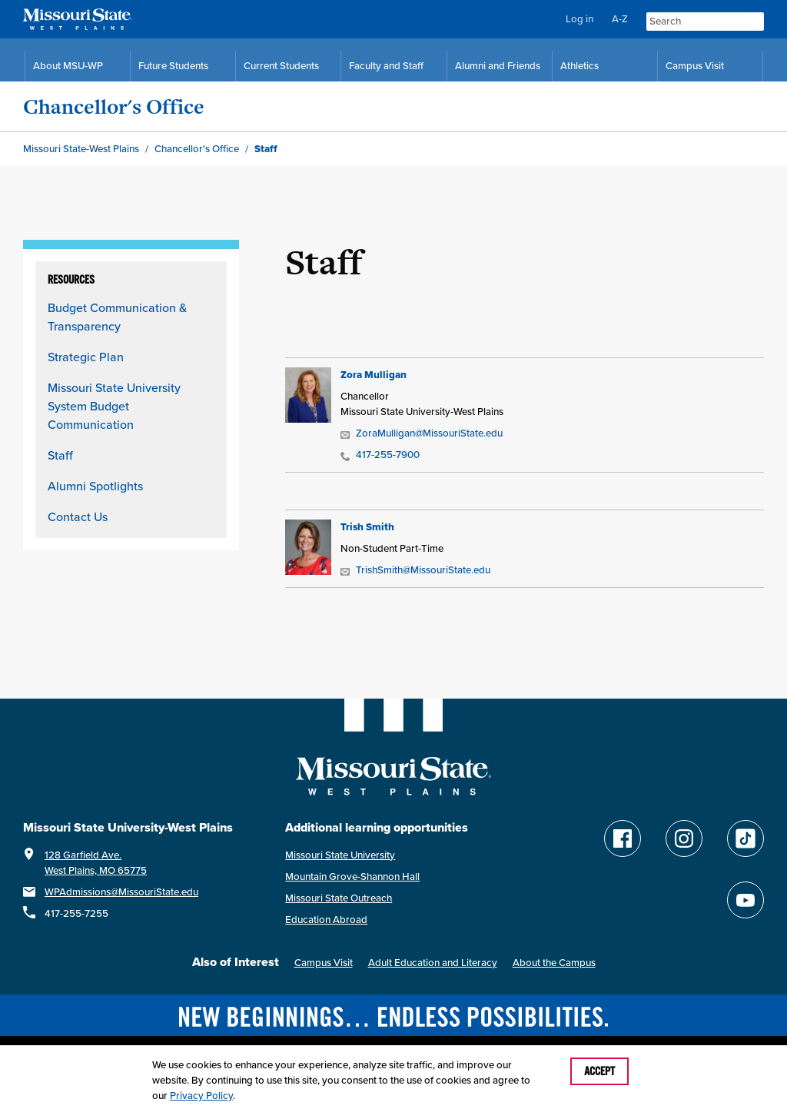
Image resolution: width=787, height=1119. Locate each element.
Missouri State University (340, 855)
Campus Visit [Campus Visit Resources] (695, 65)
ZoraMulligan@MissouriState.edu (421, 433)
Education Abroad (326, 919)
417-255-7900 (380, 454)
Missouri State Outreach (338, 898)
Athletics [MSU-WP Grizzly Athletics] (579, 65)
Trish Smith (367, 527)
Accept (599, 1071)
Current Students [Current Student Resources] (281, 65)
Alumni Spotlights (95, 485)
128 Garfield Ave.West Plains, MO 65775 (96, 863)
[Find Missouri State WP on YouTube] (745, 900)
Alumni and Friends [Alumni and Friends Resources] (497, 65)
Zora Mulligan (373, 374)
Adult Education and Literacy (432, 962)
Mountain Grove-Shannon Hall (352, 876)
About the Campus (554, 962)
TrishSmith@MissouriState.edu (415, 570)
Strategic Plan (86, 356)
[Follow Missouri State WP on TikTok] (745, 838)
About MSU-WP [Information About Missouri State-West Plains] (68, 65)
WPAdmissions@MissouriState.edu (121, 892)
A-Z (620, 19)
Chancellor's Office (113, 106)
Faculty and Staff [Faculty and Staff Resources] (386, 65)
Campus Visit (323, 962)
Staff (60, 455)
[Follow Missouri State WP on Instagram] (684, 838)
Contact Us (78, 516)
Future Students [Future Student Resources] (173, 65)
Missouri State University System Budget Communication (114, 406)
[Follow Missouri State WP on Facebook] (622, 838)
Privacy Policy (201, 1095)
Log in (579, 19)
